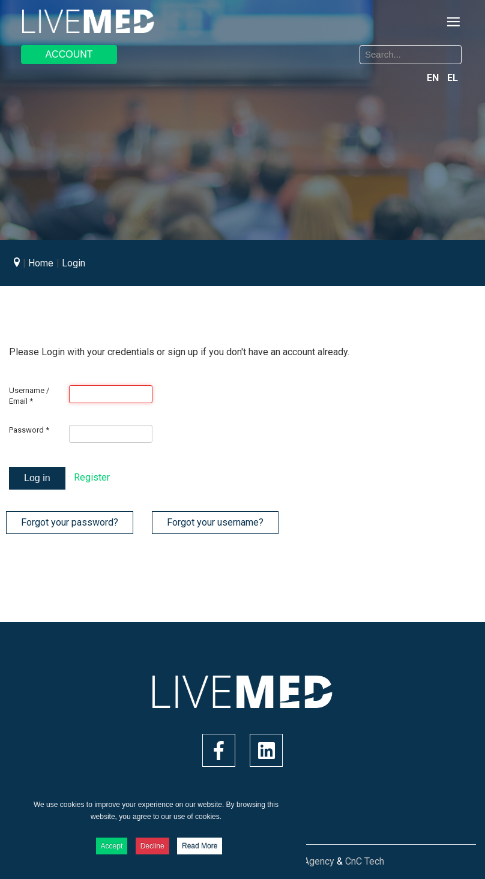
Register (92, 477)
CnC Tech (364, 861)
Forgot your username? (215, 522)
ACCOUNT (68, 54)
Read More (199, 846)
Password (29, 429)
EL (452, 77)
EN (434, 77)
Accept (112, 846)
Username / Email (29, 396)
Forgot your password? (69, 522)
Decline (152, 846)
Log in (37, 478)
